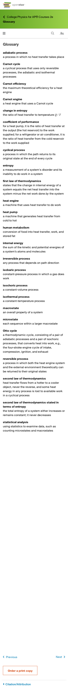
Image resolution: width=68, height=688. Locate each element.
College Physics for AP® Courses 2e (28, 17)
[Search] (53, 33)
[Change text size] (62, 33)
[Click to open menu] (4, 33)
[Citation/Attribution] (34, 684)
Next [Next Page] (61, 657)
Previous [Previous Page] (9, 657)
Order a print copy (20, 670)
